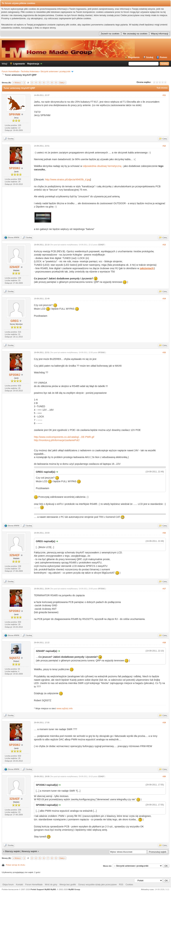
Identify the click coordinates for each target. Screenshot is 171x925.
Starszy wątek (12, 851)
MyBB (53, 889)
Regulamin (134, 57)
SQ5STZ (14, 658)
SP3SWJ (14, 168)
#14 (164, 299)
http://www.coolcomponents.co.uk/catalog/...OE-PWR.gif (64, 437)
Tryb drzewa (162, 88)
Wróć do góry (51, 884)
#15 (164, 352)
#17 (164, 589)
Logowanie (19, 63)
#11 (164, 95)
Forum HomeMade (10, 71)
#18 (164, 642)
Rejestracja (33, 63)
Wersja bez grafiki (67, 884)
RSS (121, 884)
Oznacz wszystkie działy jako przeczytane (97, 884)
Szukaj (149, 57)
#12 (164, 146)
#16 (164, 533)
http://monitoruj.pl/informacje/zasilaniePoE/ (57, 440)
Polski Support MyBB (40, 889)
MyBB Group (74, 889)
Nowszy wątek (29, 851)
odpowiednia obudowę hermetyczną (102, 166)
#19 (164, 722)
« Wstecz (17, 83)
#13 (164, 245)
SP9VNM (14, 114)
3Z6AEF (15, 267)
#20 (164, 776)
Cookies (129, 884)
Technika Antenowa (30, 71)
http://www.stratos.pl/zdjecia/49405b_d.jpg (67, 179)
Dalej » (62, 83)
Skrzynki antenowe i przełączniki (56, 71)
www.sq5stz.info (64, 708)
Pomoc (163, 57)
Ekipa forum (8, 884)
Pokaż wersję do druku (15, 865)
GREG (15, 320)
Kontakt (19, 884)
